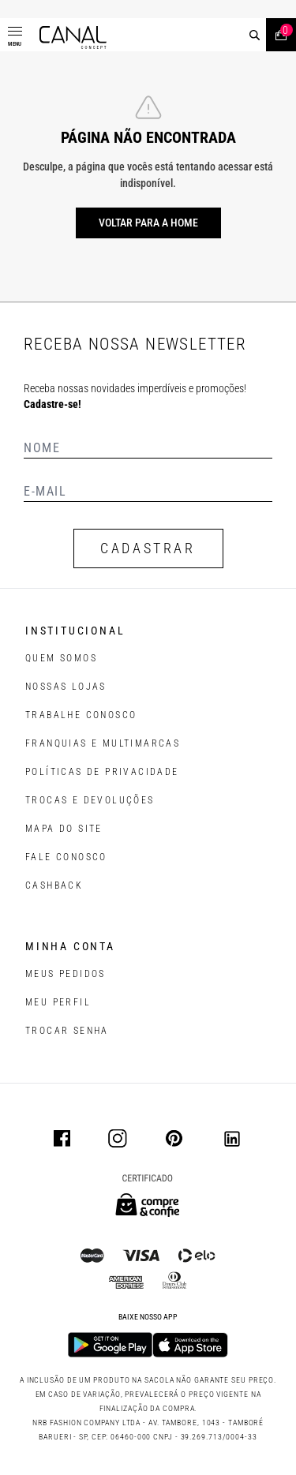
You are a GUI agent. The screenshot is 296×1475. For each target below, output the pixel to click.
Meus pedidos (65, 973)
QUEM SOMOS (61, 658)
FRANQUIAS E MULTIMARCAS (102, 743)
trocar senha (67, 1030)
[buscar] (254, 35)
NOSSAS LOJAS (66, 686)
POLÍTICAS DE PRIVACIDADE (102, 771)
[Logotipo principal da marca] (73, 37)
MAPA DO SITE (64, 828)
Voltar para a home (148, 222)
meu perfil (58, 1002)
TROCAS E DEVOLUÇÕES (90, 800)
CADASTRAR (147, 548)
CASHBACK (54, 885)
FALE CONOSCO (66, 857)
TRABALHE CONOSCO (81, 715)
